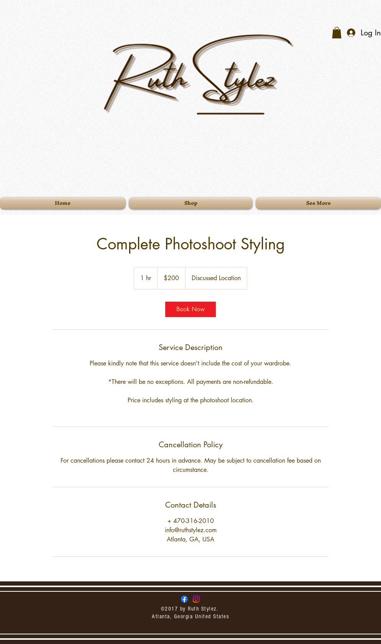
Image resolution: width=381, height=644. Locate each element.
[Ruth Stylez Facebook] (184, 599)
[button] (337, 32)
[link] (190, 309)
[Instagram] (196, 599)
